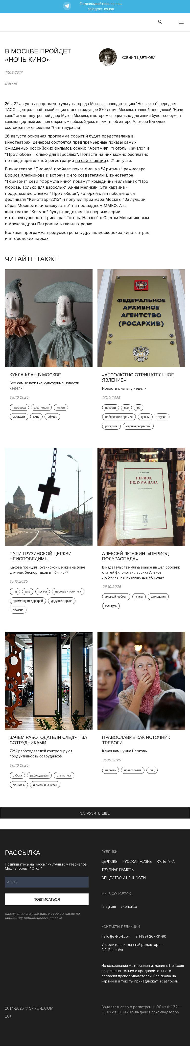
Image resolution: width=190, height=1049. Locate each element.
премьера (19, 408)
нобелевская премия (119, 418)
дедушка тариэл (62, 603)
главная (11, 83)
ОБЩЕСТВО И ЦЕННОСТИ (123, 880)
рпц (28, 593)
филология (158, 598)
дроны (145, 418)
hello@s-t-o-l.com (116, 939)
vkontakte (129, 909)
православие (133, 773)
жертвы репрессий (138, 427)
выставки (19, 417)
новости (111, 408)
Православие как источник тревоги (136, 743)
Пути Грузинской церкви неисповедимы (41, 558)
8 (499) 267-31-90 (151, 939)
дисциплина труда (45, 787)
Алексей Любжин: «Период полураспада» (135, 558)
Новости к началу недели (124, 389)
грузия (162, 418)
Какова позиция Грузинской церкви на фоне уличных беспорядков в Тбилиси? (48, 571)
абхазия (18, 612)
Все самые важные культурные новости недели (44, 386)
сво (126, 408)
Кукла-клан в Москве (36, 375)
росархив (112, 427)
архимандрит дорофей (28, 603)
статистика (64, 778)
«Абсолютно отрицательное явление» (138, 378)
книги (139, 598)
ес (138, 408)
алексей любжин (116, 598)
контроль (19, 787)
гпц (15, 593)
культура (111, 608)
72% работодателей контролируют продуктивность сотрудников (41, 756)
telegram (108, 909)
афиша (52, 417)
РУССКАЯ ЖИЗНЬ (137, 864)
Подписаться (47, 902)
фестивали (41, 408)
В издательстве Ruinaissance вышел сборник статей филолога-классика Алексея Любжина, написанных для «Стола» (141, 574)
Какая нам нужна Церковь (124, 754)
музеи (61, 408)
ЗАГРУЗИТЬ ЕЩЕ (95, 816)
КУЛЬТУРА (166, 864)
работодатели (40, 778)
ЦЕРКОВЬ (109, 864)
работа (17, 778)
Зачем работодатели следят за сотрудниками (49, 743)
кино (37, 417)
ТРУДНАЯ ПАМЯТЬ (117, 872)
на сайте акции (90, 160)
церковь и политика (68, 593)
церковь (111, 773)
